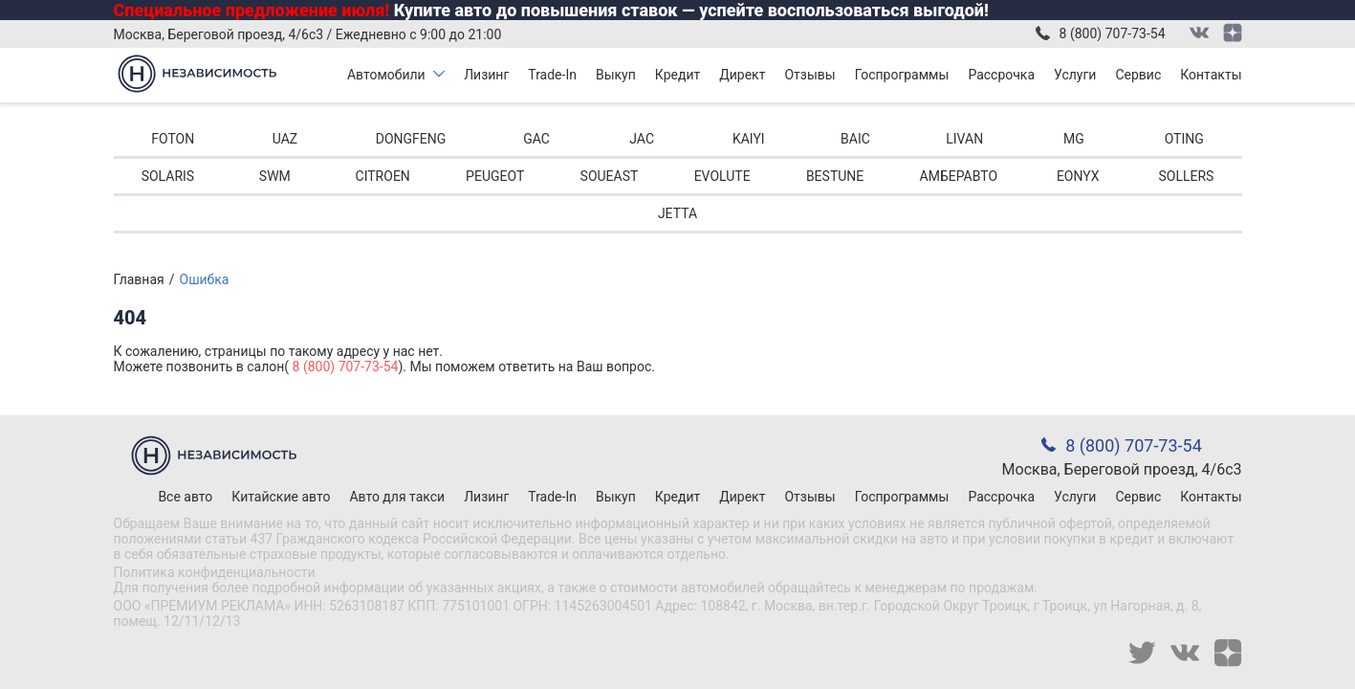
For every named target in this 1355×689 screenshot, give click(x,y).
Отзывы (809, 74)
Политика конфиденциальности (215, 572)
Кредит (677, 74)
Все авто (185, 496)
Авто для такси (397, 496)
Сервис (1138, 74)
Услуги (1075, 74)
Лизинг (486, 74)
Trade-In (552, 74)
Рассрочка (1001, 74)
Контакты (1210, 74)
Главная (139, 279)
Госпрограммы (902, 74)
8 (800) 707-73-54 (1113, 33)
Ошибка (204, 279)
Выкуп (616, 74)
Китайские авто (280, 496)
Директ (742, 74)
